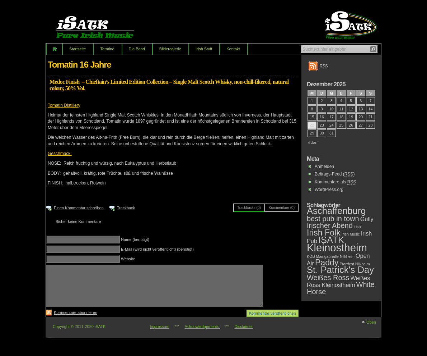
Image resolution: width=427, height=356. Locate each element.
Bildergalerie (170, 49)
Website (128, 259)
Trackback (126, 208)
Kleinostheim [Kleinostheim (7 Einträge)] (337, 248)
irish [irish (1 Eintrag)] (357, 226)
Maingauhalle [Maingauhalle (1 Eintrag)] (327, 256)
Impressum (159, 326)
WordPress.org (329, 189)
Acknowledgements (202, 326)
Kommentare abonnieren (75, 312)
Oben (371, 322)
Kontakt (233, 49)
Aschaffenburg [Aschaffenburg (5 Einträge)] (336, 211)
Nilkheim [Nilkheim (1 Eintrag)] (347, 256)
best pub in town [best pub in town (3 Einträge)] (333, 219)
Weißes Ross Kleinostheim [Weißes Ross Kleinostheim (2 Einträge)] (338, 281)
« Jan (313, 142)
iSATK (101, 23)
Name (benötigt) (135, 239)
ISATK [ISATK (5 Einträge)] (331, 240)
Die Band (137, 49)
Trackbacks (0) (249, 208)
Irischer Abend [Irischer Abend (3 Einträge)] (330, 225)
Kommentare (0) (282, 208)
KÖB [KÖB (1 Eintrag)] (311, 256)
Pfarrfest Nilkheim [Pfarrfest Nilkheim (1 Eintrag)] (354, 264)
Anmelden (324, 166)
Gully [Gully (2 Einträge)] (367, 219)
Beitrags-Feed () (335, 174)
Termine (107, 49)
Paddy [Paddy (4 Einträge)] (327, 262)
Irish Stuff (204, 49)
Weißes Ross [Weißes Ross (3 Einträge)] (328, 278)
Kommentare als (335, 182)
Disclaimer (243, 326)
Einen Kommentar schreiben (79, 208)
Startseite (77, 49)
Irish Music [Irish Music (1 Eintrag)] (351, 234)
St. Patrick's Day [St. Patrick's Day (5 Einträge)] (340, 270)
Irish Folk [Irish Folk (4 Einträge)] (324, 232)
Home (54, 49)
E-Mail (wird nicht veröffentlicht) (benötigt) (157, 249)
